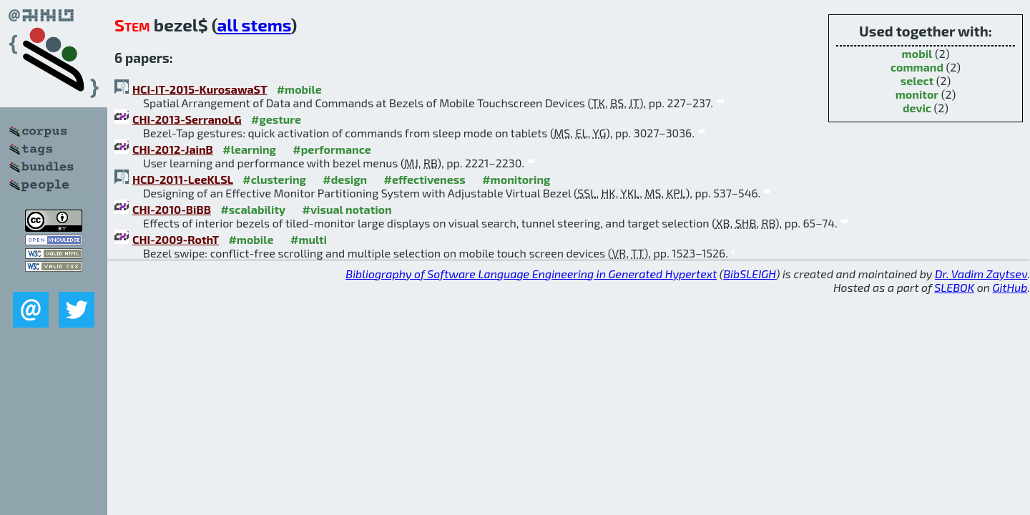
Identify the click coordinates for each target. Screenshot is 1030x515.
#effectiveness (425, 179)
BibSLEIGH (749, 273)
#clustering (274, 179)
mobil (917, 53)
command (917, 67)
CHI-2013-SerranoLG (187, 119)
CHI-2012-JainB (172, 149)
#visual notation (347, 209)
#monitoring (516, 179)
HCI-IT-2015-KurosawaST (199, 89)
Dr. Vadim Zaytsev (981, 273)
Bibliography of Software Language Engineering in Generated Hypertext (531, 273)
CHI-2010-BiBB (171, 209)
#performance (332, 149)
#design (345, 179)
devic (917, 107)
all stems (253, 24)
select (917, 80)
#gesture (276, 119)
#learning (249, 149)
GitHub (1010, 287)
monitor (917, 94)
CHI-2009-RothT (175, 239)
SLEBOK (954, 287)
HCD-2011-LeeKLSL (182, 179)
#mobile (299, 89)
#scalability (252, 209)
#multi (308, 239)
